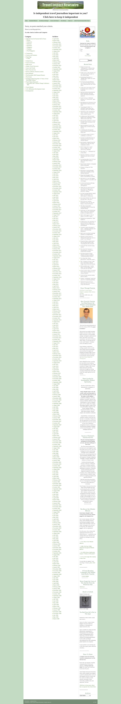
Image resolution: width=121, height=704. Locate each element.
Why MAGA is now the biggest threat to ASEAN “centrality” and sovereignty (88, 180)
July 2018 (55, 195)
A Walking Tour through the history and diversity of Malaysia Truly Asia (88, 131)
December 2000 (57, 569)
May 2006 (55, 453)
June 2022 (55, 117)
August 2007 (56, 426)
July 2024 (55, 72)
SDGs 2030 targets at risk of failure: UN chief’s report (87, 215)
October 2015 (56, 254)
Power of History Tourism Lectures (34, 71)
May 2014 (55, 284)
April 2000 (56, 583)
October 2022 (56, 110)
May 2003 (55, 517)
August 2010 (56, 362)
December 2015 (57, 250)
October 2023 (56, 88)
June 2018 (55, 197)
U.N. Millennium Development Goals (35, 89)
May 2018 (55, 199)
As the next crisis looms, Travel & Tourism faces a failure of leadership (88, 89)
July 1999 (55, 599)
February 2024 (57, 81)
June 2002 (55, 537)
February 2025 (57, 62)
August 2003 (56, 512)
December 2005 (57, 462)
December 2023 (57, 85)
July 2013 (55, 302)
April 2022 (56, 120)
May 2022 (55, 119)
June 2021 (55, 136)
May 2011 (55, 348)
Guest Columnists (30, 62)
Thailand (29, 49)
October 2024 (56, 67)
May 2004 (55, 496)
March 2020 (56, 159)
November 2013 (57, 295)
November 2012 (57, 316)
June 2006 (55, 451)
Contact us (70, 20)
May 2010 (55, 368)
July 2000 (55, 578)
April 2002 (56, 540)
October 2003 (56, 508)
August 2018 (56, 193)
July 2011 (55, 344)
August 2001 (56, 554)
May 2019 (55, 177)
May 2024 (55, 76)
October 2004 (56, 487)
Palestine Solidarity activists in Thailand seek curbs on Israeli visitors (88, 156)
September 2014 (57, 277)
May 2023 (55, 97)
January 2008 (56, 417)
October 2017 (56, 211)
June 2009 (55, 387)
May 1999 (55, 602)
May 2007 (55, 432)
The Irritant (29, 77)
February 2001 (57, 565)
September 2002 (57, 531)
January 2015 (56, 270)
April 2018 (56, 200)
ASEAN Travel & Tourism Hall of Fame (81, 20)
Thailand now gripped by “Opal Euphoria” (88, 219)
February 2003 (57, 522)
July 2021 (55, 135)
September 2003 (57, 510)
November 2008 (57, 400)
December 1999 (57, 590)
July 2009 (55, 385)
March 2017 (56, 223)
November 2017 (57, 209)
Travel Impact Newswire (32, 82)
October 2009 (56, 380)
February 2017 (57, 225)
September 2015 (57, 256)
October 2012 (56, 318)
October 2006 (56, 444)
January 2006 (56, 460)
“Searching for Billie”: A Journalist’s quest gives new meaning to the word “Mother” (88, 108)
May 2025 (55, 56)
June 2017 (55, 218)
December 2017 (57, 207)
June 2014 (55, 282)
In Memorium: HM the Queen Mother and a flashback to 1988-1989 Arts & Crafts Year (88, 117)
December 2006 (57, 441)
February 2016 (57, 247)
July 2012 (55, 323)
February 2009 (57, 394)
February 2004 (57, 501)
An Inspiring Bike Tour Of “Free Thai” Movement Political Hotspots (88, 160)
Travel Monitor (30, 87)
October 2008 (56, 401)
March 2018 (56, 202)
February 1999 (57, 608)
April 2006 (56, 455)
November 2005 (57, 464)
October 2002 (56, 529)
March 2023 (56, 101)
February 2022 (57, 122)
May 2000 (55, 581)
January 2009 (56, 396)
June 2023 (55, 95)
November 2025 (57, 46)
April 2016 (56, 243)
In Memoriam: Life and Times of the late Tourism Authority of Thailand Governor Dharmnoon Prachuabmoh (88, 223)
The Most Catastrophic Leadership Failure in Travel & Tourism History (88, 207)
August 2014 (56, 279)
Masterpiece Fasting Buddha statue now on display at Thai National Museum (87, 172)
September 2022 (57, 111)
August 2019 (56, 172)
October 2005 (56, 465)
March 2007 (56, 435)
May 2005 (55, 474)
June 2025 (55, 54)
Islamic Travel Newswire (32, 66)
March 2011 (56, 352)
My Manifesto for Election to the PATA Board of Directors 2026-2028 (88, 104)
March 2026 (56, 40)
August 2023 (56, 92)
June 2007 (55, 430)
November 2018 (57, 188)
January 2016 (56, 248)
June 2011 (55, 346)
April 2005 (56, 476)
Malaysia (29, 43)
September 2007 (57, 425)
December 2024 (57, 65)
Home (26, 20)
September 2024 (57, 69)
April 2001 (56, 562)
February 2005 (57, 480)
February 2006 (57, 458)
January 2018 (56, 206)
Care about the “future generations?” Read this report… (88, 259)
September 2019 (57, 170)
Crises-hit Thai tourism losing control (87, 246)
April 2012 (56, 328)
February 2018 (57, 204)
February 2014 (57, 289)
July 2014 (55, 280)
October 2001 (56, 551)
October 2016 (56, 232)
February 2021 (57, 140)
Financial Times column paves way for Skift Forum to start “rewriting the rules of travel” (88, 242)
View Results (88, 55)
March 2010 (56, 371)
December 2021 (57, 126)
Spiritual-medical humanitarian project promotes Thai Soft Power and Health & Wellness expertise (88, 94)
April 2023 (56, 99)
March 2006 (56, 457)
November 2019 (57, 167)
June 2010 (55, 366)
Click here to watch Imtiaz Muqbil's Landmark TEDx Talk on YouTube (87, 292)
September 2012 (57, 320)
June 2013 (55, 304)
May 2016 (55, 241)
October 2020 (56, 147)
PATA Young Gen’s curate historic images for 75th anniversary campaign (86, 148)
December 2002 (57, 526)
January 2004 (56, 503)
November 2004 (57, 485)
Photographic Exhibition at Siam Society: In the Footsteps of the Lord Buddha (88, 122)
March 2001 (56, 563)
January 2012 (56, 334)
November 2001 (57, 549)
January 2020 (56, 163)
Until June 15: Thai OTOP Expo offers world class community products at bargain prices (88, 211)
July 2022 (55, 115)
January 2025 (56, 63)
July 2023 (55, 94)
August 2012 (56, 321)
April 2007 (56, 433)
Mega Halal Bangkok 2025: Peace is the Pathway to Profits (88, 176)
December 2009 (57, 376)
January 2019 (56, 184)
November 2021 (57, 127)
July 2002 (55, 535)
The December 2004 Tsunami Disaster (35, 75)
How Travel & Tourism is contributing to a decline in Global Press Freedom (87, 250)
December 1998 (57, 611)
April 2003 (56, 519)
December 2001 (57, 547)
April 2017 (56, 222)
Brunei (28, 40)
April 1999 (56, 604)
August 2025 (56, 51)
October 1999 (56, 594)
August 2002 (56, 533)
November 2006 (57, 442)
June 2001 (55, 558)
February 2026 (57, 42)
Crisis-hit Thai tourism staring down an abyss (88, 276)
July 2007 (55, 428)
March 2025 (56, 60)
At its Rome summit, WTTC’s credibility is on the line (87, 135)
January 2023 (56, 104)
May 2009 (55, 389)
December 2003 (57, 505)
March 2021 (56, 138)
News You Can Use (31, 69)
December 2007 (57, 419)
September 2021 (57, 131)
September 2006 (57, 446)
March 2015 (56, 266)
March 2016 (56, 245)
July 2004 (55, 492)
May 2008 (55, 410)
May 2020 (55, 156)
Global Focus (29, 61)
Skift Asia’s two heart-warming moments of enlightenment (88, 234)
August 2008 (56, 405)
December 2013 (57, 293)
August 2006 (56, 448)
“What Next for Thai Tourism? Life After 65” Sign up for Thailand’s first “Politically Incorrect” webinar (88, 189)
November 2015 (57, 252)
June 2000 (55, 579)
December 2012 (57, 314)
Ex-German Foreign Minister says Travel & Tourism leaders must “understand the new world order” (88, 83)
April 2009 (56, 391)
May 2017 (55, 220)
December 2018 (57, 186)
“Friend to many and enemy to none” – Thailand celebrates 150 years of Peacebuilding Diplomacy (88, 229)
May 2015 (55, 263)
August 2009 (56, 384)
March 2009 (56, 393)
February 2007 (57, 437)
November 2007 (57, 421)
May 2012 (55, 327)
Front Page (28, 57)
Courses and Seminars (54, 20)
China (28, 58)
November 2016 (57, 231)
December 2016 (57, 229)
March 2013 (56, 309)
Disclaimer (27, 701)
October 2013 (56, 296)
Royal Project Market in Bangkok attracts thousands (88, 164)
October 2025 (56, 47)
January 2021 (56, 142)
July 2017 (55, 216)
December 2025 (57, 44)
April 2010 (56, 369)
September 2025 (57, 49)
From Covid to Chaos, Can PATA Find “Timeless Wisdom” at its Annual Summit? (88, 272)
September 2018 (57, 191)
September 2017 (57, 213)
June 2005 (55, 473)
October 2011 (56, 339)
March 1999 (56, 606)
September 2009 (57, 382)
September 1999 (57, 595)
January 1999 (56, 610)
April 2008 (56, 412)
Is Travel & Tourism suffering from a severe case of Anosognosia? (87, 184)
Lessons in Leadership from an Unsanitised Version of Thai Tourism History (88, 139)
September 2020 (57, 149)
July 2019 (55, 174)
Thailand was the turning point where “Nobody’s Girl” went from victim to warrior (88, 113)
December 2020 (57, 143)
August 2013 (56, 300)
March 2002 (56, 542)
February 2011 (56, 353)
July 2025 (55, 53)
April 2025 (56, 58)
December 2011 (57, 336)
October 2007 (56, 423)
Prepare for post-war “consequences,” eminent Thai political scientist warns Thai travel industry (87, 68)
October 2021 (56, 129)
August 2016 (56, 236)
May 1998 (55, 617)
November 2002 (57, 528)
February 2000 (57, 586)
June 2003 (55, 515)
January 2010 (56, 375)
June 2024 (55, 74)
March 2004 (56, 499)
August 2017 (56, 215)
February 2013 (57, 311)
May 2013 (55, 305)
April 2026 (56, 38)
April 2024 (56, 78)
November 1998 (57, 613)
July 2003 (55, 513)
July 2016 (55, 238)
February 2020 (57, 161)
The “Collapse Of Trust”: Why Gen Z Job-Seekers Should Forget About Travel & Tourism (88, 263)
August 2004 (56, 490)
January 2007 (56, 439)
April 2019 (56, 179)
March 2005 (56, 478)
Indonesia (29, 42)
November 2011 (57, 337)
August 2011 (56, 343)
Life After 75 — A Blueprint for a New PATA (88, 152)
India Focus (29, 64)
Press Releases (63, 20)
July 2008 (55, 407)
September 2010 (57, 360)
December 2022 (57, 106)
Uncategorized (29, 90)
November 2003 (57, 506)
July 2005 (55, 471)
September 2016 (57, 234)
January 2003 (56, 524)
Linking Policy (33, 701)
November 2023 (57, 86)
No (81, 51)
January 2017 (56, 227)
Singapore (29, 47)
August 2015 (56, 257)
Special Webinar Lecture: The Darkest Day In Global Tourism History (88, 126)
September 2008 (57, 403)
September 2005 (57, 467)
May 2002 (55, 538)
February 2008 (57, 416)
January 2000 (56, 588)
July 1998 (55, 615)
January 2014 (56, 291)
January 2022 (56, 124)
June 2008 (55, 409)
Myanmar (29, 45)
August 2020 (56, 151)
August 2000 (56, 576)
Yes (82, 49)
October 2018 (56, 190)
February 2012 (57, 332)
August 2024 (56, 70)
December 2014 (57, 272)
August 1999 (56, 597)
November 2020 (57, 145)
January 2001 (56, 567)
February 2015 (57, 268)
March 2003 (56, 521)
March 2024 (56, 79)
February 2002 (57, 544)
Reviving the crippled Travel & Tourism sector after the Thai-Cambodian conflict (88, 143)
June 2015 (55, 261)
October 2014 (56, 275)
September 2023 (57, 90)
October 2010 (56, 359)
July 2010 (55, 364)
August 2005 (56, 469)
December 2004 (57, 483)
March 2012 (56, 330)
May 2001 (55, 560)
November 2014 (57, 273)
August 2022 (56, 113)
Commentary (29, 53)
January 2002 (56, 546)
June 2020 (55, 154)
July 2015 (55, 259)
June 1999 (55, 601)
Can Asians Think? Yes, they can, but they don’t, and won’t (88, 198)
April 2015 (56, 264)
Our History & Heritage (43, 20)
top (95, 702)
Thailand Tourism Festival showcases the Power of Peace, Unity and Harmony (88, 283)
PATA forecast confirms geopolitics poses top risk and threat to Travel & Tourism (87, 202)
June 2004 (55, 494)
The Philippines (31, 51)
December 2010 (57, 355)
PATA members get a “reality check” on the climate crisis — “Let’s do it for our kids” (88, 267)
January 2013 (56, 312)
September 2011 (57, 341)
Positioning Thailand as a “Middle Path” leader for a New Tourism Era (88, 78)
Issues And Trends (30, 68)
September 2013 (57, 298)
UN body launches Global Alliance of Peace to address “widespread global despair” (87, 255)
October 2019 (56, 168)
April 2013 (56, 307)
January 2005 (56, 481)
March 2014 (56, 288)
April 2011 (56, 350)
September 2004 (57, 489)
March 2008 (56, 414)
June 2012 (55, 325)
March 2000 (56, 585)
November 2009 (57, 378)
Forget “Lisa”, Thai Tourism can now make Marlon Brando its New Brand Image (88, 74)
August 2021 (56, 133)
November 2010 (57, 357)
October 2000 (56, 572)
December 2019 (57, 165)
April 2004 (56, 497)
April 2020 (56, 158)
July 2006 (55, 449)
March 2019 (56, 181)
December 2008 (57, 398)
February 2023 (57, 102)
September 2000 (57, 574)
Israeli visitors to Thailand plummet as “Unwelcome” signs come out (88, 99)
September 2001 (57, 553)
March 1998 (56, 618)
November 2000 (57, 570)
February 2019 (57, 183)
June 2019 (55, 175)
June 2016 (55, 239)
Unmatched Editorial (33, 20)
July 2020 (55, 152)
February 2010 (57, 373)
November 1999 (57, 592)
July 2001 (55, 556)
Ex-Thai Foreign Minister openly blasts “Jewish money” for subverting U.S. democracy (88, 194)
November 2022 (57, 108)
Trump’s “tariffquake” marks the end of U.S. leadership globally (88, 279)
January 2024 (56, 83)
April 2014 (56, 286)
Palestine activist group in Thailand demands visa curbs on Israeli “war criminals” (88, 238)
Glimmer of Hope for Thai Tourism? (87, 168)
